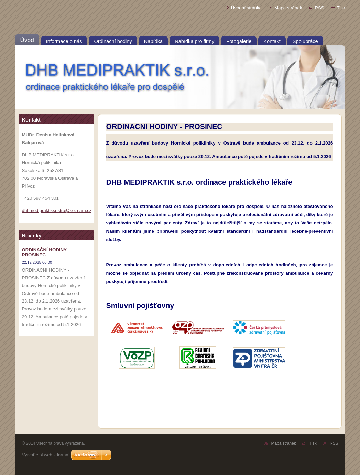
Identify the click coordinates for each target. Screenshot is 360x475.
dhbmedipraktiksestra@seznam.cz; (57, 210)
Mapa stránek (288, 7)
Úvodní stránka (246, 7)
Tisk (341, 7)
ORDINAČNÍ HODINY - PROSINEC (45, 252)
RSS (319, 7)
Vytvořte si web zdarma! (45, 454)
